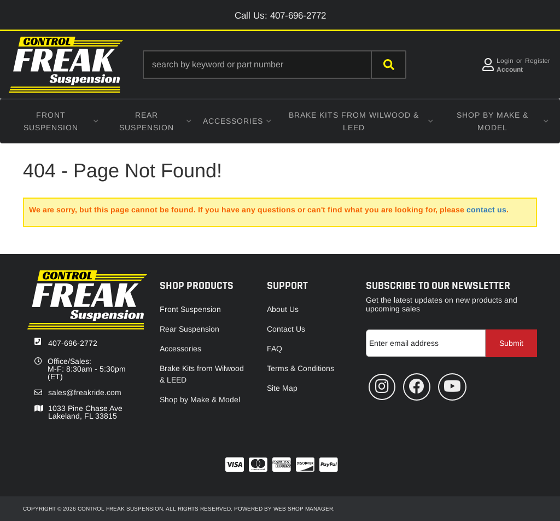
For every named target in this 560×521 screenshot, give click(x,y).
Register (537, 61)
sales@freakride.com (84, 392)
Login (505, 61)
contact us (486, 209)
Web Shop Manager (303, 509)
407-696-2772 (72, 343)
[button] (274, 64)
